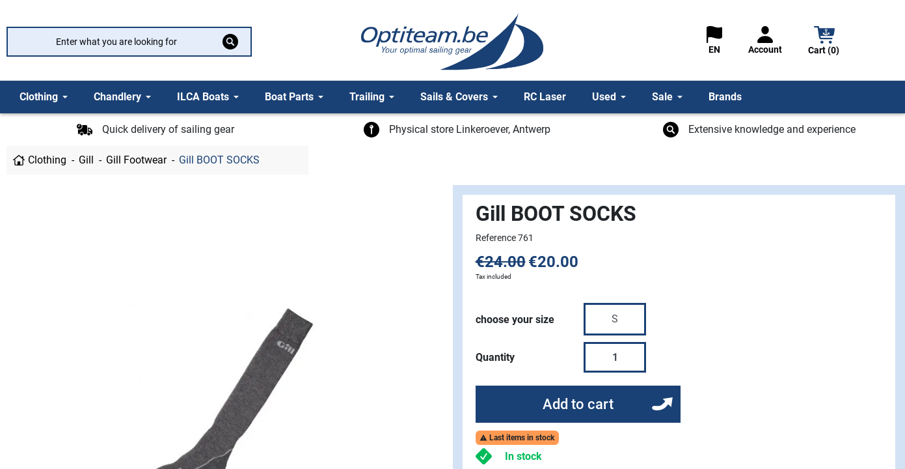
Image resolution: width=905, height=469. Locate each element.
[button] (824, 42)
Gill (86, 160)
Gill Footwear (136, 160)
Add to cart (578, 404)
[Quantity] (615, 357)
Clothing (47, 160)
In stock (523, 456)
